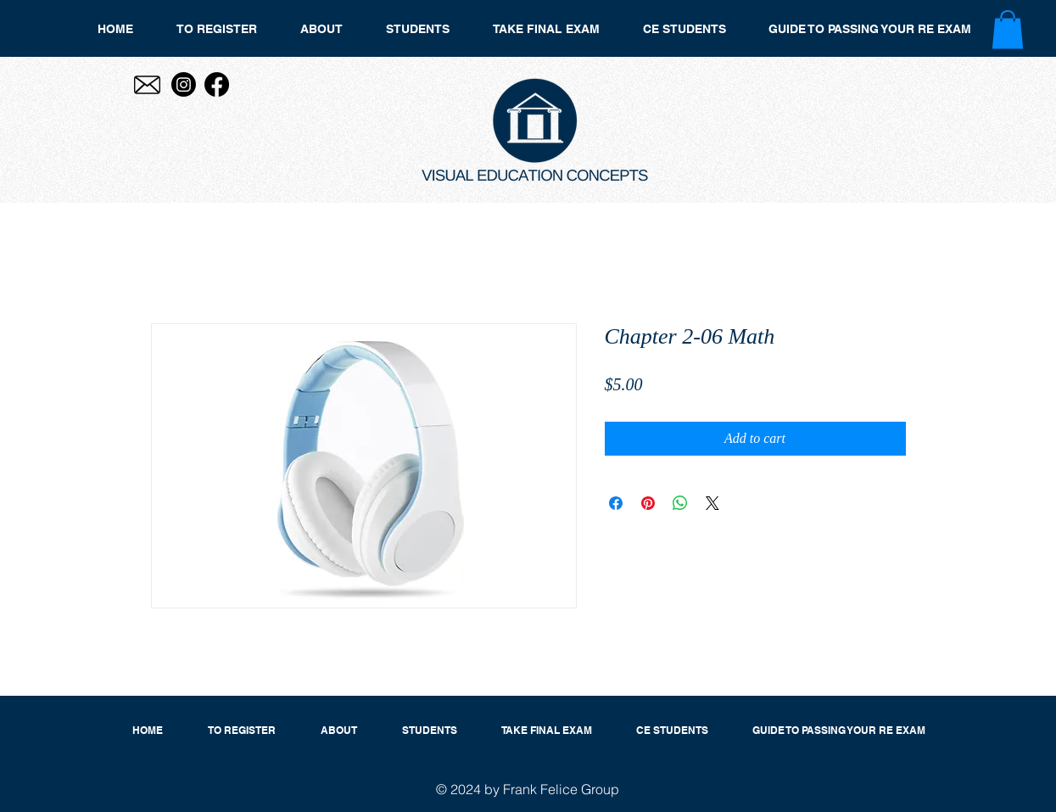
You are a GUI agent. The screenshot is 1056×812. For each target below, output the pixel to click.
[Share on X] (712, 503)
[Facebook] (216, 84)
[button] (1008, 29)
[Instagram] (183, 84)
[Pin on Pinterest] (648, 503)
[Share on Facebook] (616, 503)
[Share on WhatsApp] (680, 503)
